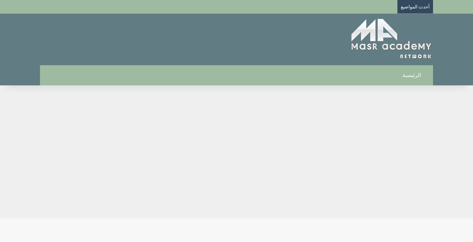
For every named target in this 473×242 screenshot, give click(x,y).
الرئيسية (415, 75)
